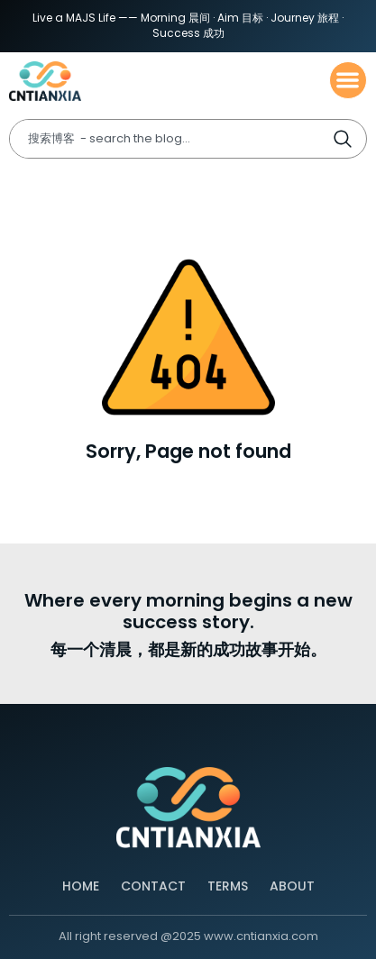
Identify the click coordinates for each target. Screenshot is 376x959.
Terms (227, 886)
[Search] (348, 139)
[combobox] (170, 139)
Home (80, 886)
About (292, 886)
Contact (153, 886)
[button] (348, 80)
